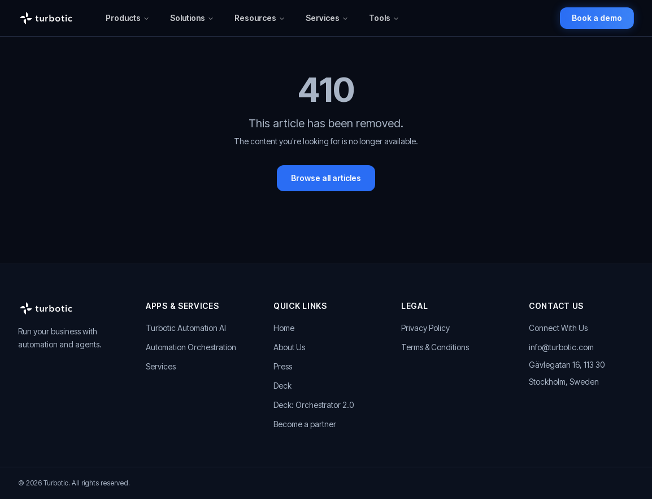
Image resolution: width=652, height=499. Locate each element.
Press (282, 366)
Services (327, 18)
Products (128, 18)
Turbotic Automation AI (186, 328)
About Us (289, 347)
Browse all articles (326, 178)
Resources (259, 18)
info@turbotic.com (561, 347)
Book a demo (597, 18)
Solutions (192, 18)
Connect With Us (558, 328)
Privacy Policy (425, 328)
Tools (384, 18)
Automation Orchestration (191, 347)
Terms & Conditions (435, 347)
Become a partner (304, 424)
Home (283, 328)
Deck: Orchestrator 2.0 (313, 405)
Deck (282, 385)
